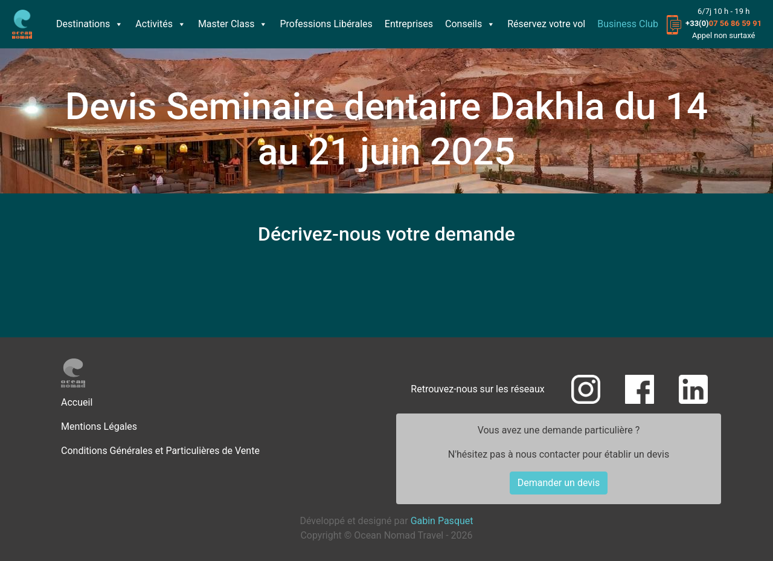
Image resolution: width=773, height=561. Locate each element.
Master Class (233, 24)
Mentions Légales (99, 426)
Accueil (76, 402)
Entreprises (409, 24)
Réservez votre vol (546, 24)
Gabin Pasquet (442, 521)
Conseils (470, 24)
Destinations (89, 24)
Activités (160, 24)
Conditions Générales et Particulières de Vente (160, 450)
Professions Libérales (326, 24)
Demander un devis (559, 482)
